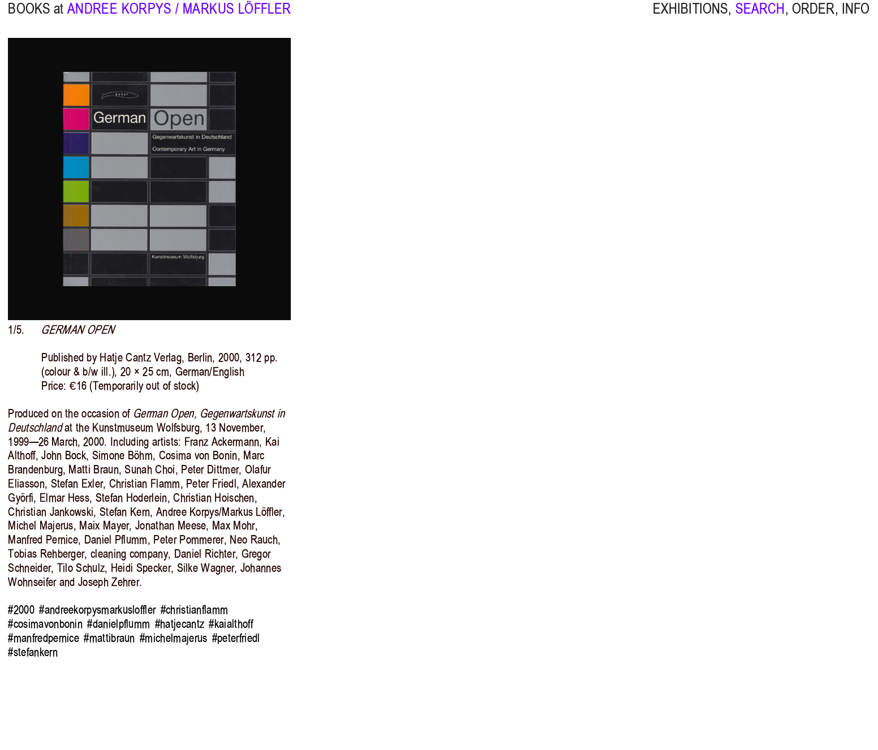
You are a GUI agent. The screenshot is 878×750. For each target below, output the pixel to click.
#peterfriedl (236, 638)
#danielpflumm (118, 624)
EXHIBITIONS (691, 18)
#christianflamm (195, 610)
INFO (856, 18)
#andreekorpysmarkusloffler (97, 610)
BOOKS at (35, 18)
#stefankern (32, 652)
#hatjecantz (179, 624)
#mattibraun (109, 638)
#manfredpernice (43, 638)
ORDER (813, 18)
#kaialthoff (230, 624)
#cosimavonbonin (45, 624)
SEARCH (760, 18)
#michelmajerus (173, 638)
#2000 (21, 610)
